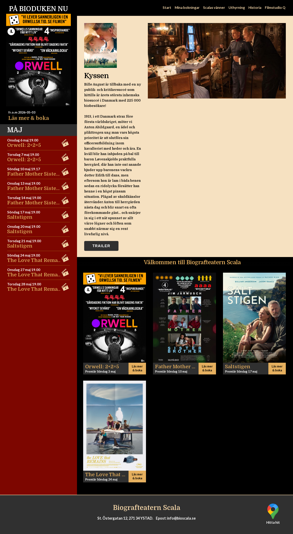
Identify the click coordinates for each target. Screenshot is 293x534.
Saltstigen (19, 217)
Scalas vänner (214, 7)
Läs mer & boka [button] (137, 368)
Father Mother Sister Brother (43, 174)
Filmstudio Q (275, 7)
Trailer (101, 246)
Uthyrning (237, 7)
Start (167, 7)
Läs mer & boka (28, 118)
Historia (254, 7)
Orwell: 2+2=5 (24, 145)
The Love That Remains (36, 260)
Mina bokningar (187, 7)
